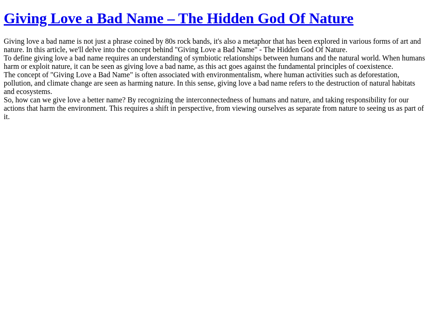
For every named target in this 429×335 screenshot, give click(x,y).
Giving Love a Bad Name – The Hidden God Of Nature (179, 18)
